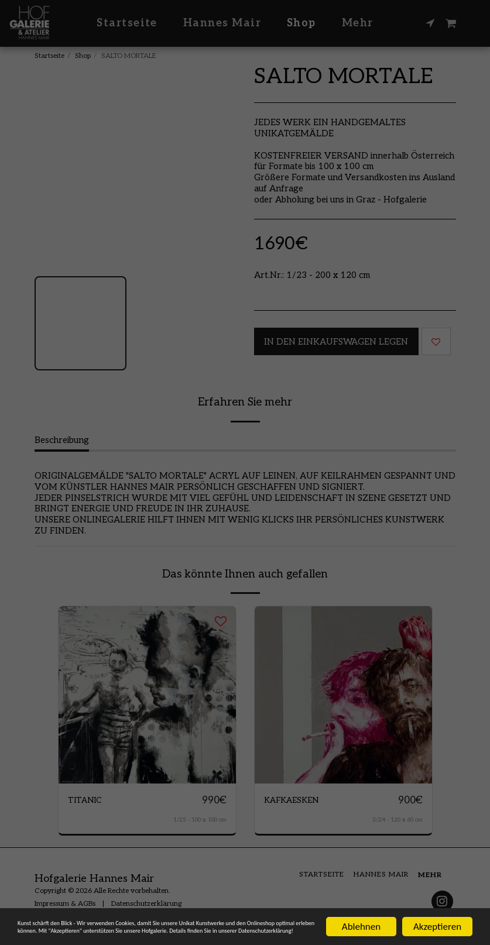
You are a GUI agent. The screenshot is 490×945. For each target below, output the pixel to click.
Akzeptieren (437, 904)
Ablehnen (361, 904)
